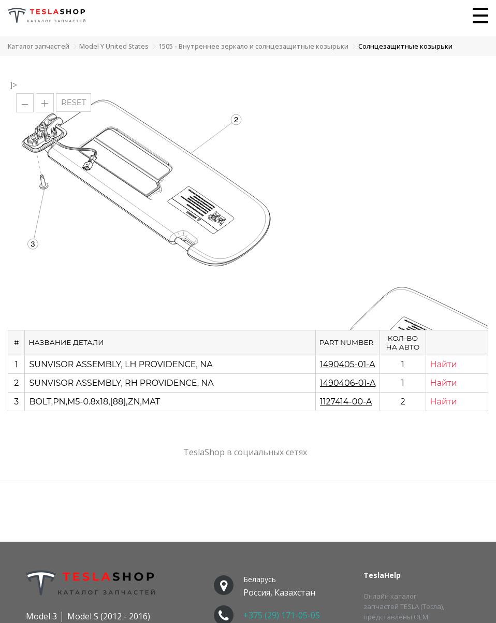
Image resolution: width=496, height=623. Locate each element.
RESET (73, 102)
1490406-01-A (348, 383)
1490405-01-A (347, 364)
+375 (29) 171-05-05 (281, 615)
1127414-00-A (346, 402)
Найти (443, 364)
